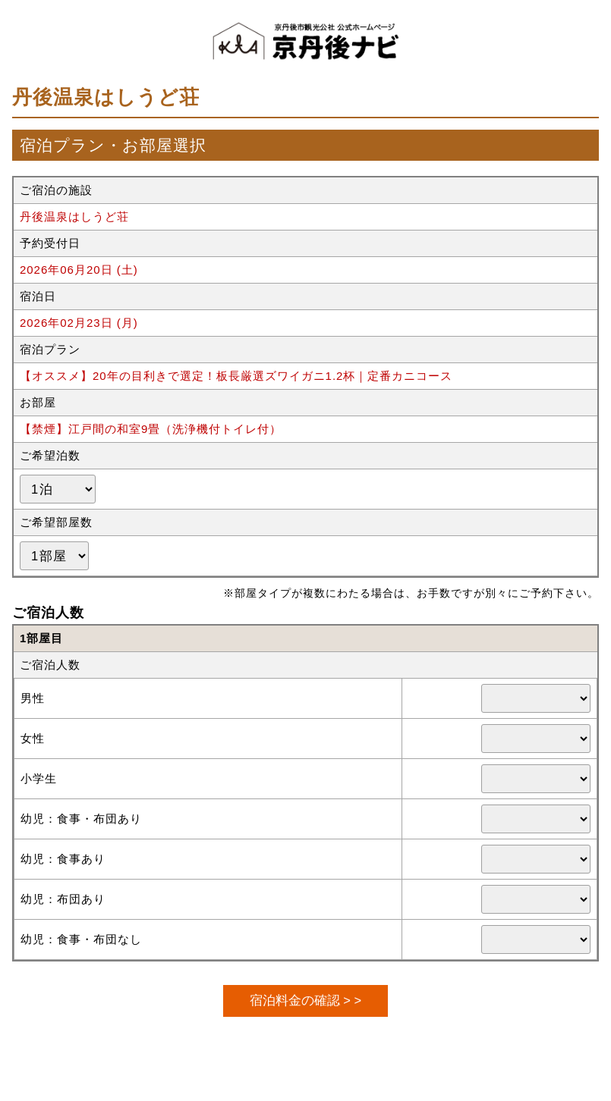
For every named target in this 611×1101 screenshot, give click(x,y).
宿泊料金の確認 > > (305, 1000)
